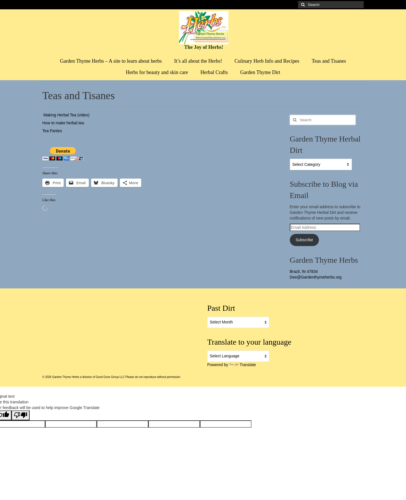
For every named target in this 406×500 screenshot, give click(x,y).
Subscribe (304, 240)
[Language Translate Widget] (238, 356)
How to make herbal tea (63, 123)
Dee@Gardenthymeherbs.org (316, 277)
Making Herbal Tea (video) (65, 115)
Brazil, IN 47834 (304, 271)
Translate (242, 364)
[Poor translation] (21, 415)
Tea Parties (52, 131)
